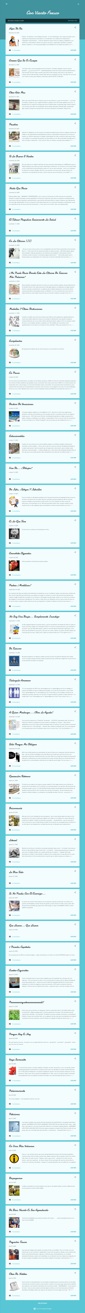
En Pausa (14, 373)
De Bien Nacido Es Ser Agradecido (28, 1210)
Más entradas (42, 1303)
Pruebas (13, 124)
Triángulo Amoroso (19, 680)
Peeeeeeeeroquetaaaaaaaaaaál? (26, 1002)
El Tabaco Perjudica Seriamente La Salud (32, 220)
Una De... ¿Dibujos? (20, 468)
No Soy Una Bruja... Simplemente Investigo (34, 616)
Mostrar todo (72, 20)
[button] (75, 27)
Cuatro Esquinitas (18, 970)
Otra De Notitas (18, 1274)
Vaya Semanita (17, 1060)
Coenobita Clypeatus (20, 553)
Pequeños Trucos (18, 1242)
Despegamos (15, 1178)
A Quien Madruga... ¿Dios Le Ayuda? (31, 712)
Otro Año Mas (17, 92)
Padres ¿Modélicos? (20, 585)
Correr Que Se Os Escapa (23, 60)
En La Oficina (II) (20, 241)
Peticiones (14, 1114)
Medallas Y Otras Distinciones (25, 309)
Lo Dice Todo (16, 872)
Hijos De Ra (15, 28)
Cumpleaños (15, 341)
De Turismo (15, 648)
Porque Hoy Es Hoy (20, 1034)
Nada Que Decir (18, 188)
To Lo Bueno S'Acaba (21, 156)
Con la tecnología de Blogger (43, 1308)
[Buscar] (78, 4)
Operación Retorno (19, 776)
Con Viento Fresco (42, 12)
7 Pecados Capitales (19, 947)
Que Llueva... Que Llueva (23, 925)
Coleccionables (16, 436)
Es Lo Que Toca (17, 521)
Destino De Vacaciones (21, 404)
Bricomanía (15, 808)
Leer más (73, 50)
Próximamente (17, 1091)
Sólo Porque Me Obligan (23, 744)
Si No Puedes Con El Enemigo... (27, 893)
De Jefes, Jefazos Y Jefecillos (25, 489)
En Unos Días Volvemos (21, 1146)
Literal (13, 840)
